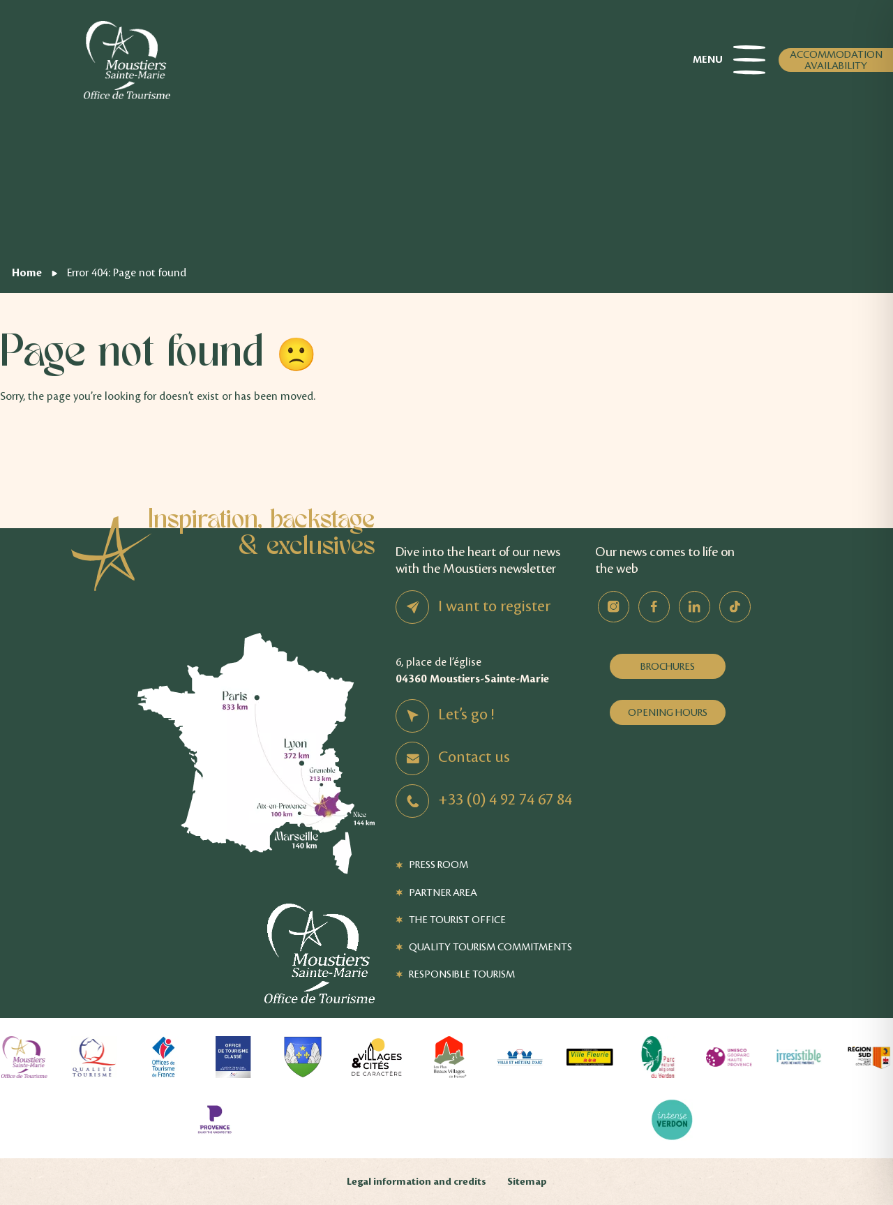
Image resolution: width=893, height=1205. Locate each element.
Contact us (474, 757)
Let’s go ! (466, 714)
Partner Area (443, 892)
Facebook (654, 606)
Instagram (613, 606)
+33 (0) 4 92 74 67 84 (505, 799)
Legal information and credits (416, 1181)
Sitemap (527, 1181)
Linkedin (694, 606)
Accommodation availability (836, 60)
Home (27, 273)
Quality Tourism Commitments (490, 947)
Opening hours (667, 712)
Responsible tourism (462, 974)
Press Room (438, 864)
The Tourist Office (457, 919)
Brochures (667, 666)
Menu (729, 60)
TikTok (735, 606)
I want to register (494, 606)
